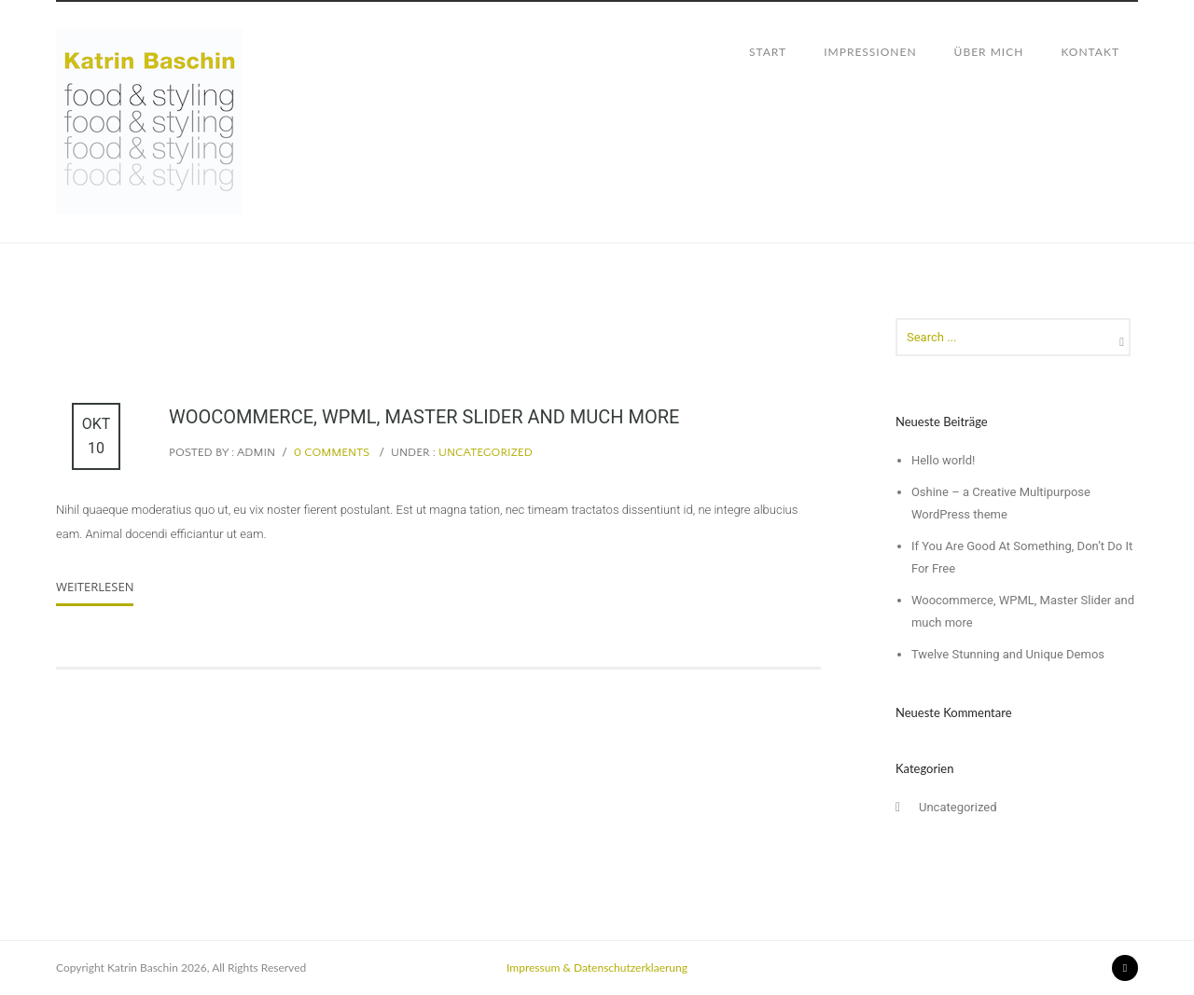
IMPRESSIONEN (870, 52)
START (767, 52)
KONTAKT (1090, 52)
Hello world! (943, 460)
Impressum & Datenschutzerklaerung (597, 967)
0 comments (332, 452)
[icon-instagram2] (1125, 968)
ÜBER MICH (989, 52)
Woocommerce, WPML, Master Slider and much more (424, 417)
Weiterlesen (94, 586)
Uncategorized (484, 452)
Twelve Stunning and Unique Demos (1007, 654)
